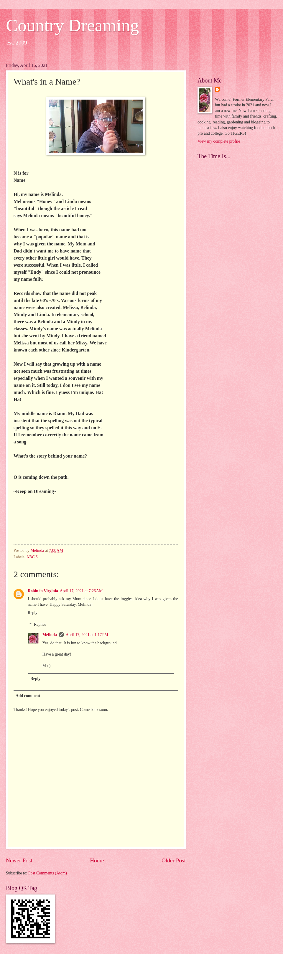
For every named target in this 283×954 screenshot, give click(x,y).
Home (97, 860)
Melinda (49, 635)
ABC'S (32, 557)
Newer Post (19, 860)
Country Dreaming (72, 25)
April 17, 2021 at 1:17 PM (87, 635)
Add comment (28, 696)
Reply (32, 612)
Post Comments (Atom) (47, 873)
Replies (40, 624)
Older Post (174, 860)
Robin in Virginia (43, 591)
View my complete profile (219, 141)
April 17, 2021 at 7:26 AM (81, 591)
